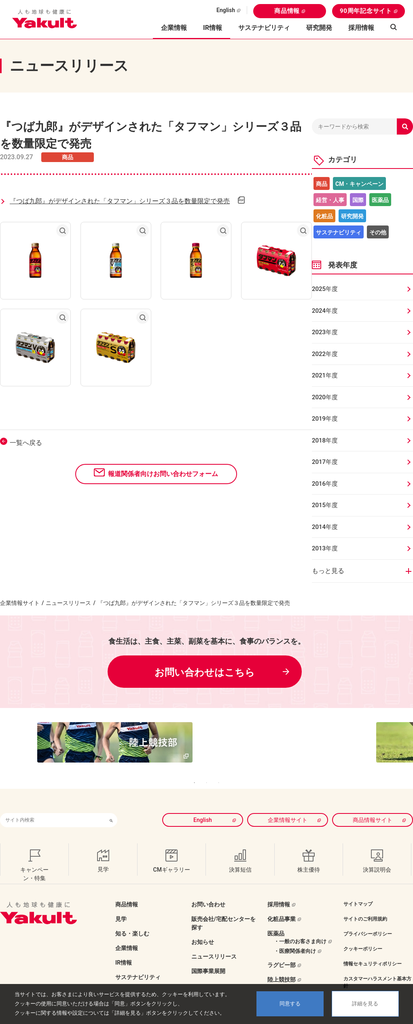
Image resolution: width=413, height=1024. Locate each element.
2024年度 (325, 310)
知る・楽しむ (132, 917)
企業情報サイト (20, 603)
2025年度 (325, 289)
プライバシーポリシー (367, 917)
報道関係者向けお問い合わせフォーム (163, 474)
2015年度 (325, 505)
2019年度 (325, 418)
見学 (121, 902)
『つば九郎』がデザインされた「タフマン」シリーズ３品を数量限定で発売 (120, 201)
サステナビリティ (264, 28)
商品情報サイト (372, 803)
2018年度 (325, 440)
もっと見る (328, 571)
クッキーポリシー (362, 932)
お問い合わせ (208, 888)
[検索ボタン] (111, 803)
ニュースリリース (68, 603)
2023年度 (325, 332)
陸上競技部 (281, 963)
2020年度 (325, 397)
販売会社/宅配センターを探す (223, 906)
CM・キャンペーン (359, 184)
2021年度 (325, 375)
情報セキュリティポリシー (372, 947)
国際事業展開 (208, 954)
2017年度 (325, 462)
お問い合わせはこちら (205, 672)
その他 (377, 232)
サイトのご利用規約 (365, 902)
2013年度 (325, 548)
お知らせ (202, 925)
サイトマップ (358, 887)
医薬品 (380, 200)
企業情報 (126, 931)
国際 (358, 200)
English (225, 10)
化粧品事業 (281, 902)
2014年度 (325, 527)
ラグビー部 (281, 948)
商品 (321, 184)
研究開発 (319, 28)
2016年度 (325, 483)
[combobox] (52, 803)
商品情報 (287, 11)
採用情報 (361, 28)
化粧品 (324, 216)
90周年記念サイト (366, 11)
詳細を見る (365, 1004)
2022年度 (325, 354)
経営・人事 (330, 200)
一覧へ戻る (26, 443)
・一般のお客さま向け (300, 925)
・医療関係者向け (295, 934)
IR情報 (123, 946)
